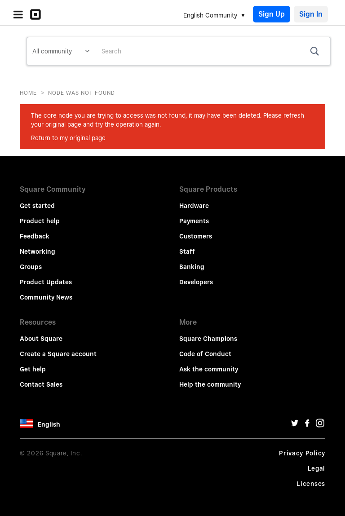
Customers (195, 236)
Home (28, 92)
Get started (37, 205)
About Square (41, 338)
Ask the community (208, 369)
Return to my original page (68, 137)
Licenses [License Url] (310, 483)
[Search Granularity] (61, 51)
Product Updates (46, 282)
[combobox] (212, 51)
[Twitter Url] (294, 425)
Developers (196, 282)
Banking (191, 266)
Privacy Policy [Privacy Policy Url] (302, 453)
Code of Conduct (205, 353)
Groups (31, 266)
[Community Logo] (37, 14)
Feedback (34, 236)
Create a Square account (58, 353)
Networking (37, 251)
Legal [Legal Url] (317, 468)
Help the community (210, 384)
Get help (33, 369)
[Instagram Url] (319, 425)
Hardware (194, 205)
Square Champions (208, 338)
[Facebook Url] (307, 425)
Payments (194, 221)
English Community (210, 15)
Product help (40, 221)
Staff (187, 251)
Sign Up (271, 14)
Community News (46, 297)
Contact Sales (41, 384)
